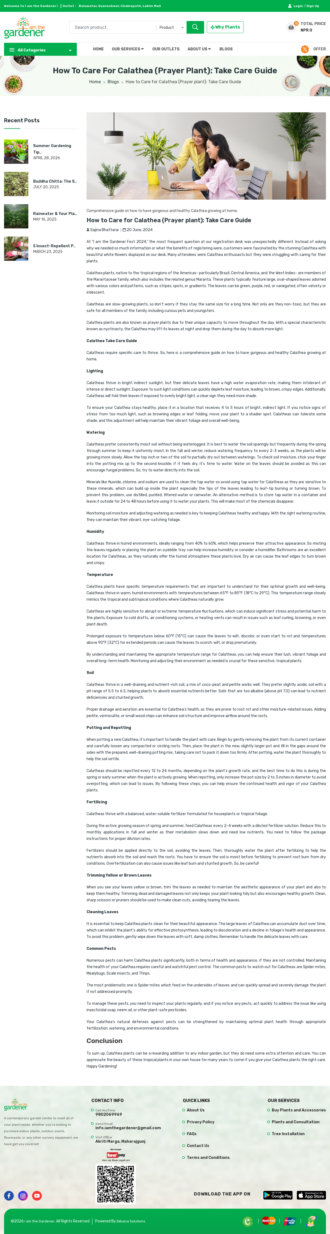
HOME (98, 49)
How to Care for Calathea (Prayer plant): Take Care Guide (176, 220)
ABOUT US (199, 49)
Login (296, 6)
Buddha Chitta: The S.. (55, 181)
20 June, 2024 (138, 230)
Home (95, 81)
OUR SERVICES (128, 49)
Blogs (113, 81)
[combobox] (137, 27)
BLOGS (226, 49)
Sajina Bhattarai (103, 230)
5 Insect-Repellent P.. (54, 246)
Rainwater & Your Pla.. (55, 213)
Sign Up (312, 6)
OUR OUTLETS (166, 49)
